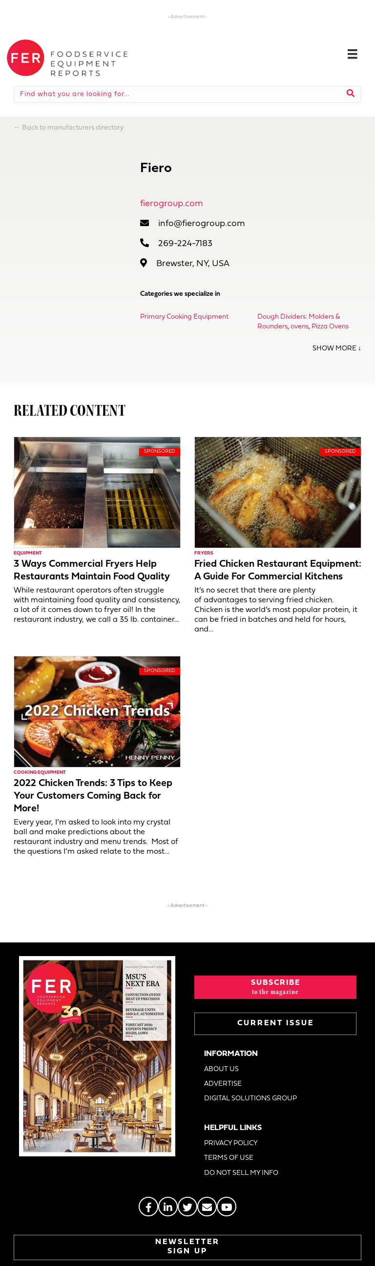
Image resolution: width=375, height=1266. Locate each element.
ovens (300, 326)
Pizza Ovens (330, 326)
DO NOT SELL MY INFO (241, 1173)
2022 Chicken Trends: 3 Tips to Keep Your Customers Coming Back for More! (93, 796)
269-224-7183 (185, 244)
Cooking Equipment (40, 772)
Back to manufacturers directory (73, 128)
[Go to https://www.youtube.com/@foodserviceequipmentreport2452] (226, 1206)
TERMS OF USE (228, 1158)
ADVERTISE (223, 1084)
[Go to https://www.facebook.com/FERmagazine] (148, 1206)
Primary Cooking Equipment (184, 317)
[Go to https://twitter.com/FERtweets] (187, 1206)
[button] (275, 987)
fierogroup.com (171, 204)
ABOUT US (221, 1069)
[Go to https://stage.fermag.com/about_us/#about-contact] (207, 1206)
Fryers (203, 553)
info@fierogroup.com (201, 224)
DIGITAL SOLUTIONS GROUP (250, 1098)
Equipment (28, 553)
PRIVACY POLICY (231, 1143)
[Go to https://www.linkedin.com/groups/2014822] (168, 1206)
